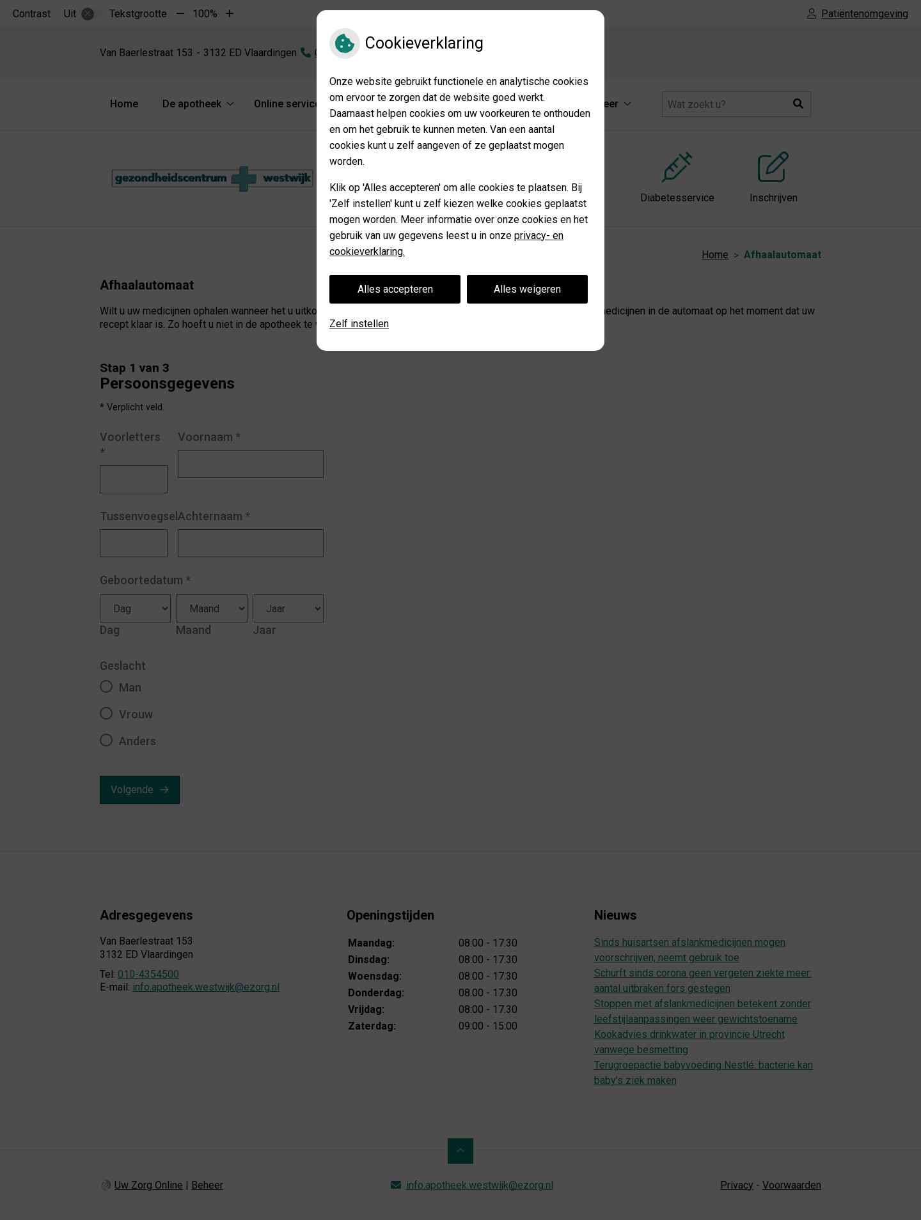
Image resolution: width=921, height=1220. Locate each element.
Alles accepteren (395, 289)
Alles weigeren (527, 289)
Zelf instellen (359, 324)
